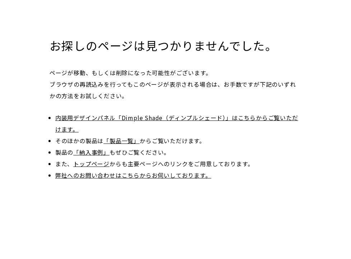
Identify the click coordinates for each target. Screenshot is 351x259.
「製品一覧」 (121, 140)
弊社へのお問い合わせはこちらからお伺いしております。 (133, 175)
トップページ (91, 163)
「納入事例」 (91, 152)
